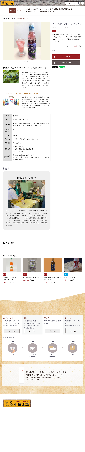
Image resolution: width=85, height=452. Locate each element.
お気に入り (50, 439)
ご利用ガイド (32, 439)
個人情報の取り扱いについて (31, 442)
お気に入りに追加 (66, 63)
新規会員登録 (22, 439)
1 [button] (25, 62)
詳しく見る (12, 331)
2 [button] (28, 62)
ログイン (42, 439)
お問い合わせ (67, 439)
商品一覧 (10, 18)
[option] (26, 41)
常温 (54, 31)
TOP (14, 439)
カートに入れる (66, 57)
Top (4, 18)
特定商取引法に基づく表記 (54, 442)
